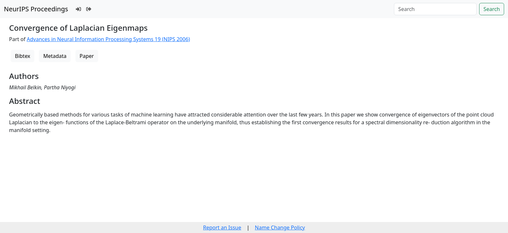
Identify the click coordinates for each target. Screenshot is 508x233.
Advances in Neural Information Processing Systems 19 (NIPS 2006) (108, 39)
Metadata (54, 56)
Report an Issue (222, 227)
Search (491, 9)
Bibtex (22, 56)
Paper (87, 56)
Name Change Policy (280, 227)
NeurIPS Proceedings (36, 9)
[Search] (435, 9)
